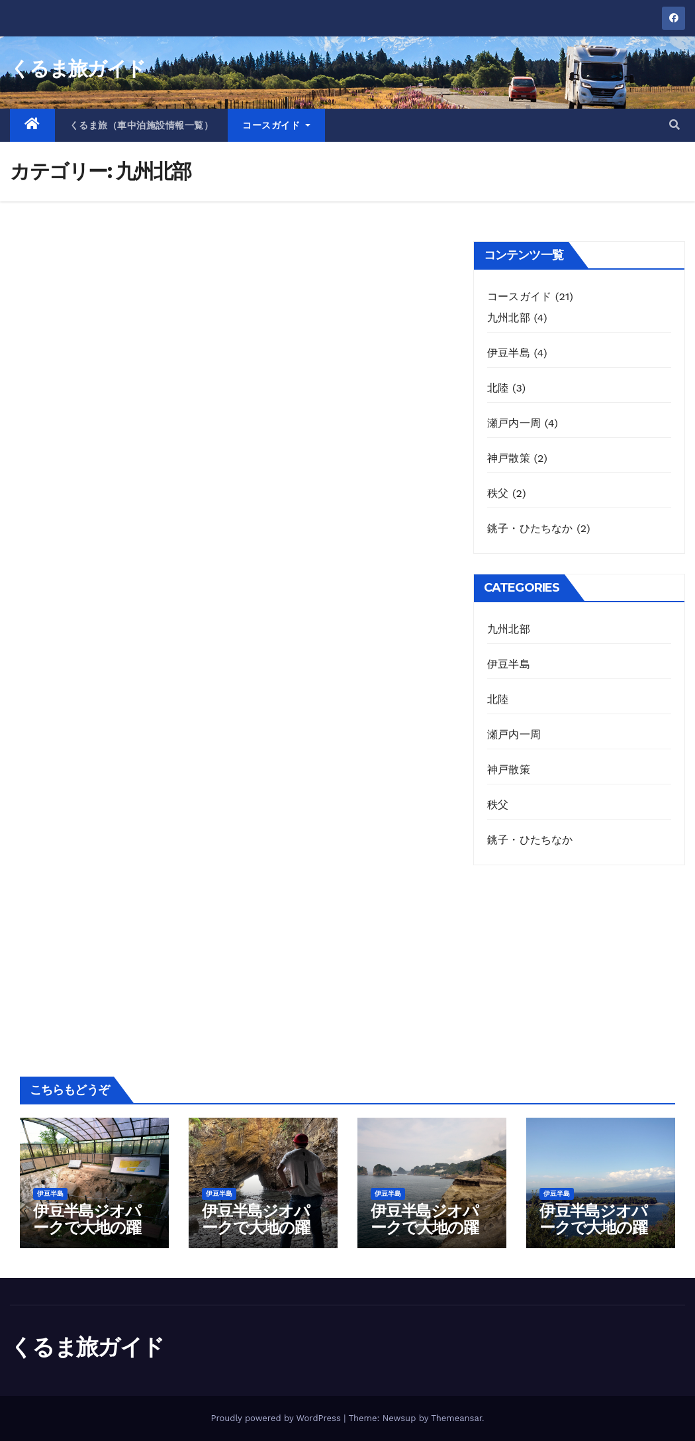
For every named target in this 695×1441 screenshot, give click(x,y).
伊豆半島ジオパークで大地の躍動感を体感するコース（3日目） (428, 1235)
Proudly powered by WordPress (277, 1418)
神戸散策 (508, 458)
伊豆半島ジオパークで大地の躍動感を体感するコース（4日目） (598, 1235)
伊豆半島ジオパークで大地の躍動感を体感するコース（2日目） (260, 1235)
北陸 (497, 388)
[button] (674, 125)
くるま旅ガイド (77, 68)
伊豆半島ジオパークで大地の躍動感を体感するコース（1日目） (89, 1235)
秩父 (497, 493)
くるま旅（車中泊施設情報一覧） (142, 125)
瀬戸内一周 (514, 423)
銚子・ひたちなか (530, 528)
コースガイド (276, 125)
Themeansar (456, 1418)
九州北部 (508, 317)
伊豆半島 (508, 353)
